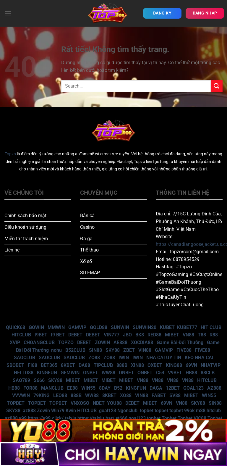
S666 (39, 380)
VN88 (188, 335)
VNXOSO (80, 403)
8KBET (68, 365)
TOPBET (16, 403)
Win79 (57, 410)
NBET (99, 403)
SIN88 (95, 350)
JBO (127, 335)
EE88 (72, 388)
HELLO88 (23, 372)
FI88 (32, 365)
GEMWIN (70, 372)
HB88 (191, 372)
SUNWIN (120, 327)
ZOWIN (102, 342)
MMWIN (56, 327)
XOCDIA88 (142, 342)
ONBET (90, 372)
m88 (200, 410)
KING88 (174, 365)
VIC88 (200, 418)
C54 (160, 372)
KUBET (167, 327)
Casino (87, 227)
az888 (29, 410)
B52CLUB (75, 350)
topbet (146, 410)
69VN (191, 365)
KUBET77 (187, 327)
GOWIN (36, 327)
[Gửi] (217, 86)
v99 (23, 418)
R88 (214, 335)
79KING (41, 395)
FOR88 (30, 388)
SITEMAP (90, 272)
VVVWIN (21, 395)
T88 (202, 335)
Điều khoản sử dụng (25, 227)
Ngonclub (127, 410)
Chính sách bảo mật (25, 215)
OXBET (154, 365)
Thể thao (89, 250)
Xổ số (86, 261)
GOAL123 (193, 388)
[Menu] (8, 13)
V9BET (175, 372)
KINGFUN (47, 372)
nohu (56, 350)
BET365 (49, 365)
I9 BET (58, 335)
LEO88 (60, 395)
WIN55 (88, 388)
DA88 (84, 365)
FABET (159, 395)
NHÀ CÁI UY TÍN (163, 357)
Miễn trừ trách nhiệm (26, 238)
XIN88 (137, 365)
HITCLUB (21, 335)
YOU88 (114, 403)
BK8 (139, 335)
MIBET (172, 335)
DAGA (156, 388)
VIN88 (144, 350)
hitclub (214, 410)
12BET (173, 388)
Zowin (43, 410)
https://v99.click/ (46, 418)
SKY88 (113, 350)
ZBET (129, 350)
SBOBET (15, 365)
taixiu (70, 418)
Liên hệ (12, 250)
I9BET (41, 335)
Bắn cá (87, 215)
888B (121, 365)
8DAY (105, 388)
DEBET (75, 335)
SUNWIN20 (144, 327)
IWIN (124, 357)
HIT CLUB (211, 327)
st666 (121, 418)
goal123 (107, 410)
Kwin (71, 410)
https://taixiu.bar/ (95, 418)
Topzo (10, 154)
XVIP (15, 342)
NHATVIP (210, 365)
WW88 (108, 372)
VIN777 (111, 335)
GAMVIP (77, 327)
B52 (118, 388)
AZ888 (214, 388)
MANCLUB (52, 388)
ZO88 (94, 357)
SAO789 (21, 380)
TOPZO (66, 342)
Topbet (169, 418)
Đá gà (86, 238)
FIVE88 (184, 350)
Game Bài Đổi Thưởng (180, 342)
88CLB (208, 372)
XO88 (126, 395)
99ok (189, 410)
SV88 (175, 395)
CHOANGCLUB (39, 342)
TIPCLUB (103, 365)
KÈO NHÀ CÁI (198, 357)
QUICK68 (15, 327)
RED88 (154, 335)
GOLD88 (98, 327)
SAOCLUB (24, 357)
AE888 (120, 342)
